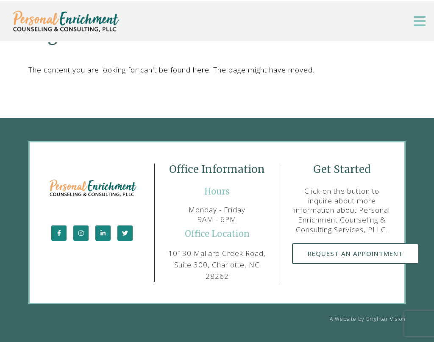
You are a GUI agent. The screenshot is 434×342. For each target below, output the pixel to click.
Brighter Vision (386, 319)
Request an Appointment (355, 253)
